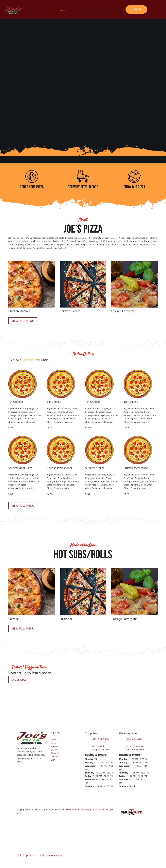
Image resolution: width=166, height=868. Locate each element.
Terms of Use (98, 809)
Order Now (136, 9)
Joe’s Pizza (38, 809)
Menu (71, 10)
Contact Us (56, 756)
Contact (110, 10)
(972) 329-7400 (100, 739)
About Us (55, 753)
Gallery (91, 10)
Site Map (85, 809)
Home (62, 10)
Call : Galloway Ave (51, 855)
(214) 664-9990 (134, 739)
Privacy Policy (72, 809)
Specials (81, 10)
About (100, 10)
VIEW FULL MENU (22, 321)
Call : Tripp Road (26, 855)
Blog (119, 10)
